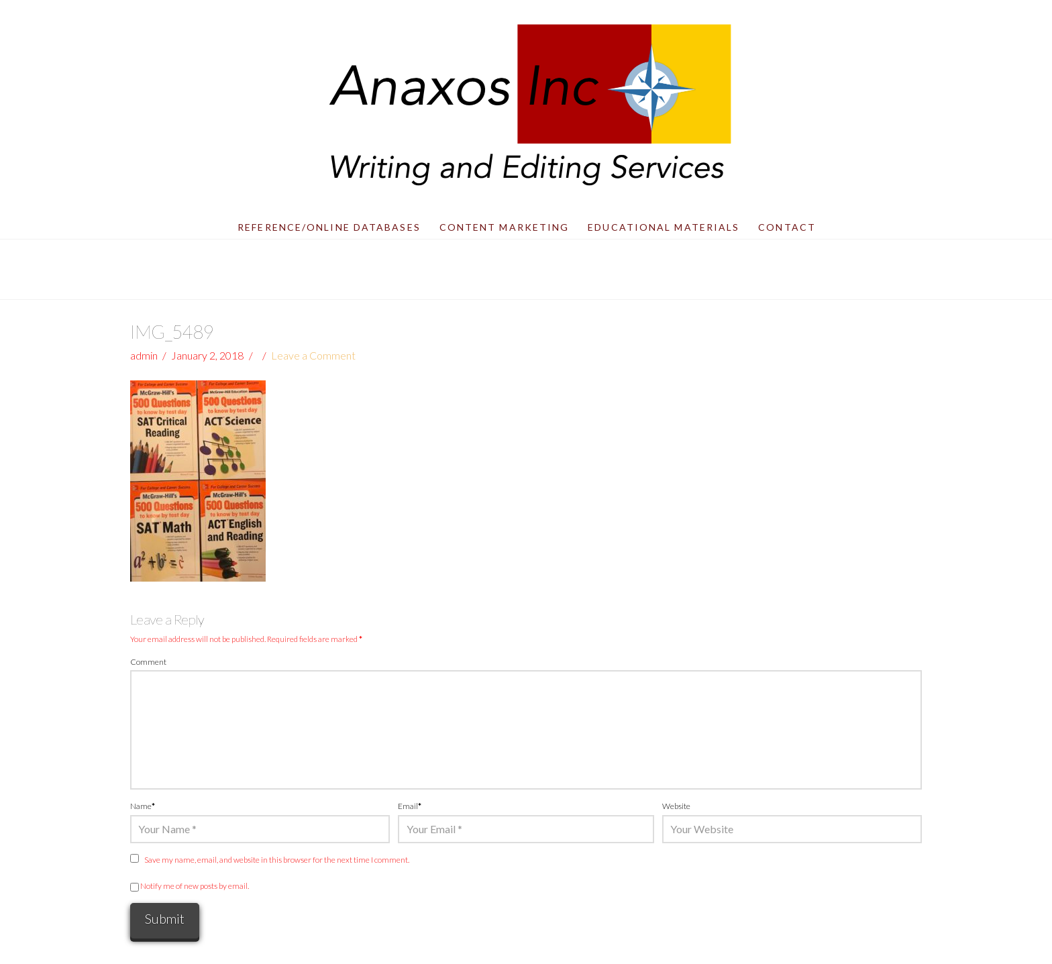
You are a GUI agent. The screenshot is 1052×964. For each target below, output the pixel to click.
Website (676, 806)
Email (409, 806)
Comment (148, 662)
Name (142, 806)
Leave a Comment (313, 355)
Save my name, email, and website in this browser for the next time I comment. (276, 860)
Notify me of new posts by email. (194, 886)
